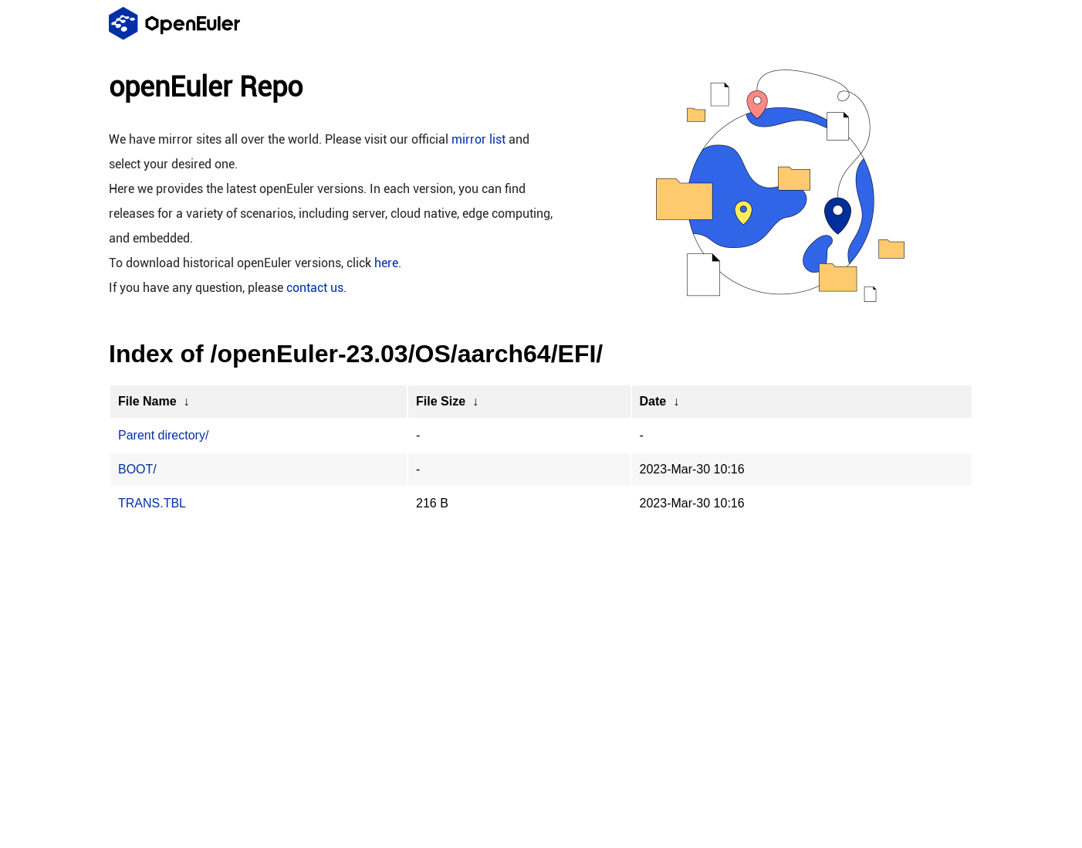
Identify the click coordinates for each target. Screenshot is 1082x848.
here (386, 263)
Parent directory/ (163, 435)
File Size (440, 401)
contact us (314, 287)
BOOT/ (137, 469)
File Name (147, 401)
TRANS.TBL (152, 503)
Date (653, 401)
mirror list (478, 139)
